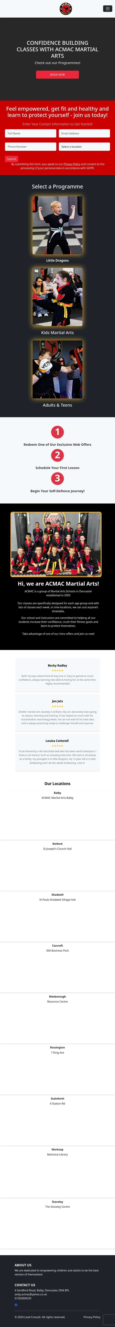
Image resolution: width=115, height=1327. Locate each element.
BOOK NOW (57, 74)
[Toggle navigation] (107, 8)
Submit (11, 159)
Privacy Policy (71, 164)
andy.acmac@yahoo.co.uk (31, 1294)
